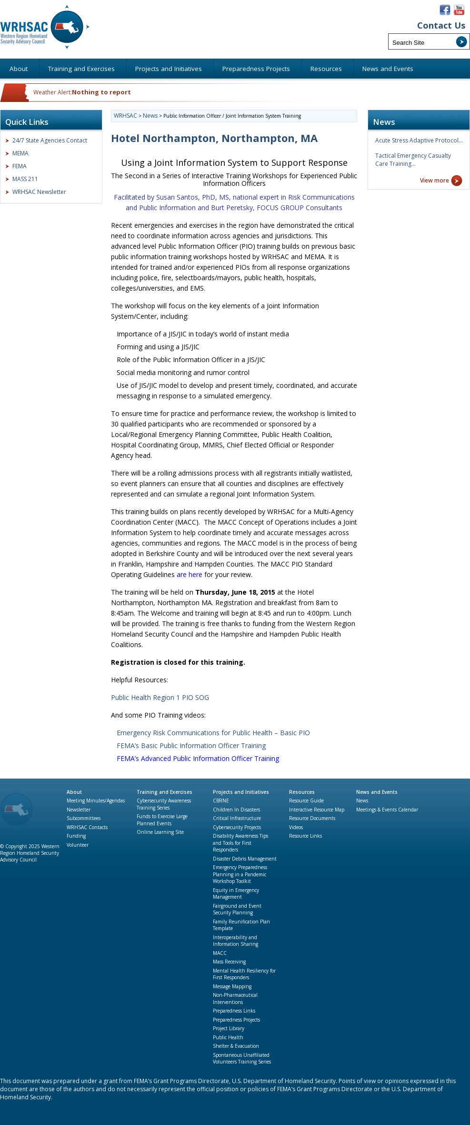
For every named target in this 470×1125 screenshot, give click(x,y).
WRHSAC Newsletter (39, 192)
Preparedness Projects (236, 1019)
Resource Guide (306, 800)
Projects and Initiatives (241, 792)
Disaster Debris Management (245, 858)
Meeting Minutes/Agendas (96, 800)
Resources (302, 792)
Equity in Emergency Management (236, 894)
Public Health (228, 1037)
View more (434, 180)
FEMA (19, 166)
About (74, 792)
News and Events (377, 792)
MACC (220, 953)
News (362, 800)
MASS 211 (25, 179)
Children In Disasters (236, 809)
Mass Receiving (229, 961)
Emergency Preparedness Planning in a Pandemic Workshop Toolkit (240, 874)
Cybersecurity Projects (237, 827)
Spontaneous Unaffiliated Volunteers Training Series (242, 1058)
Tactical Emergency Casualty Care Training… (413, 160)
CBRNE (221, 800)
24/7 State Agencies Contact (49, 140)
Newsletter (78, 809)
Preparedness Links (234, 1010)
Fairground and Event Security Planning (237, 909)
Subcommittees (83, 818)
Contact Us (441, 25)
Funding (76, 835)
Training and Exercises (164, 792)
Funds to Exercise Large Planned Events (162, 820)
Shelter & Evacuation (236, 1046)
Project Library (228, 1028)
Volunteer (78, 844)
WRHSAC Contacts (87, 827)
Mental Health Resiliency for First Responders (244, 974)
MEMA (20, 153)
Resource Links (305, 835)
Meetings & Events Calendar (387, 809)
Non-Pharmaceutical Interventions (235, 998)
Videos (296, 827)
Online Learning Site (160, 832)
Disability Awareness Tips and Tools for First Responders (240, 842)
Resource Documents (312, 818)
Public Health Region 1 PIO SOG (160, 697)
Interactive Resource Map (316, 809)
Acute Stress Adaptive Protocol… (419, 140)
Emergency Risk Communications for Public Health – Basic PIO (213, 732)
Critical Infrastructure (237, 818)
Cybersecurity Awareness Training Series (164, 804)
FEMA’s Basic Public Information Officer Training (191, 745)
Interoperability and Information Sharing (235, 941)
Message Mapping (232, 986)
